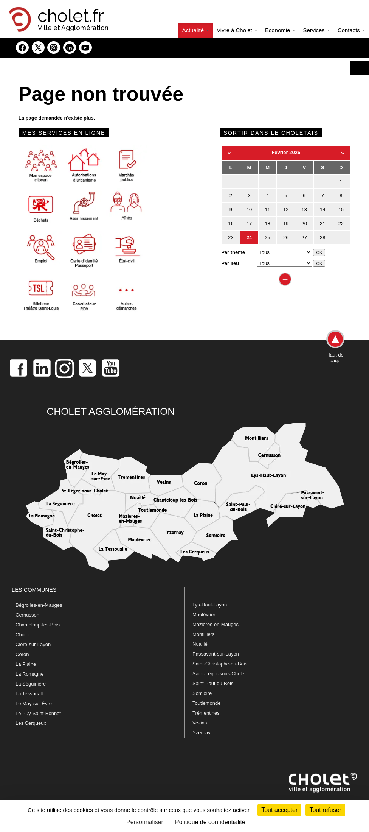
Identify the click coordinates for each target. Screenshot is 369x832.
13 (304, 209)
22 (341, 223)
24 (249, 237)
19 (285, 223)
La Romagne (29, 674)
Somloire (202, 693)
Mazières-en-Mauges (215, 624)
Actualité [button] (195, 30)
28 (322, 237)
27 (304, 237)
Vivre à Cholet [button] (237, 30)
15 (341, 209)
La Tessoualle (30, 693)
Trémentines (206, 713)
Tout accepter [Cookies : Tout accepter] (279, 810)
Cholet (23, 634)
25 (267, 237)
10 (249, 209)
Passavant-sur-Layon (215, 654)
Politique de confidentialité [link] (210, 822)
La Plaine (26, 664)
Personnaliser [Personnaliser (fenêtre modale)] (144, 822)
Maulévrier (204, 614)
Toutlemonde (206, 703)
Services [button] (316, 30)
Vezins (199, 723)
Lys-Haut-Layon (209, 605)
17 (249, 223)
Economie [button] (280, 30)
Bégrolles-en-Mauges (39, 605)
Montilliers (203, 634)
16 (230, 223)
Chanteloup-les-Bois (38, 625)
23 (230, 237)
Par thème (233, 252)
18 (267, 223)
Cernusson (27, 615)
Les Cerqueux (31, 723)
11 (267, 209)
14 (322, 209)
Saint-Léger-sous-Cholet (219, 673)
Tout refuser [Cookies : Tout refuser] (325, 810)
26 (285, 237)
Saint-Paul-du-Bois (212, 683)
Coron (22, 654)
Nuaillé (200, 644)
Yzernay (201, 732)
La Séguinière (31, 684)
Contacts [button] (351, 30)
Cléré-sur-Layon (33, 644)
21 (322, 223)
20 (304, 223)
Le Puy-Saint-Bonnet (38, 713)
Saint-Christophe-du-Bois (219, 664)
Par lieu (230, 263)
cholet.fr (70, 16)
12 (285, 209)
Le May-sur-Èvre (34, 703)
